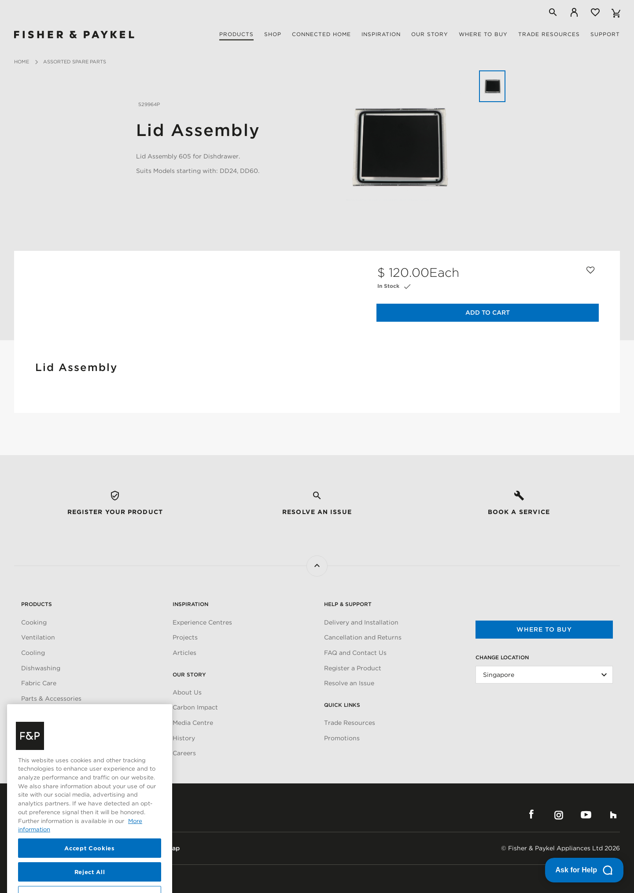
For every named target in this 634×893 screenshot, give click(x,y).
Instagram (558, 814)
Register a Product (352, 668)
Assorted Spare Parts (74, 62)
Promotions (342, 738)
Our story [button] (429, 34)
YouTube (586, 814)
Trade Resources (349, 722)
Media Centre (193, 722)
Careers (184, 753)
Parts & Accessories (51, 698)
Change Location (502, 657)
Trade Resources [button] (549, 34)
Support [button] (605, 34)
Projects (185, 637)
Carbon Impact (195, 707)
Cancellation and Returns (363, 637)
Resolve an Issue (349, 683)
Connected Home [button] (321, 34)
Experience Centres (202, 622)
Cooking (34, 622)
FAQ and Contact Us (355, 652)
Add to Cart (487, 312)
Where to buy (544, 629)
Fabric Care (38, 683)
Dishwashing (40, 668)
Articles (184, 652)
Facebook (531, 814)
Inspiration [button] (381, 34)
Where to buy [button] (483, 34)
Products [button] (236, 34)
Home (21, 62)
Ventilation (38, 637)
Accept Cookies (89, 875)
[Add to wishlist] (590, 268)
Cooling (33, 652)
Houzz (613, 814)
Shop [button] (272, 34)
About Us (187, 692)
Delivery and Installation (361, 622)
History (184, 738)
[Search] (553, 12)
